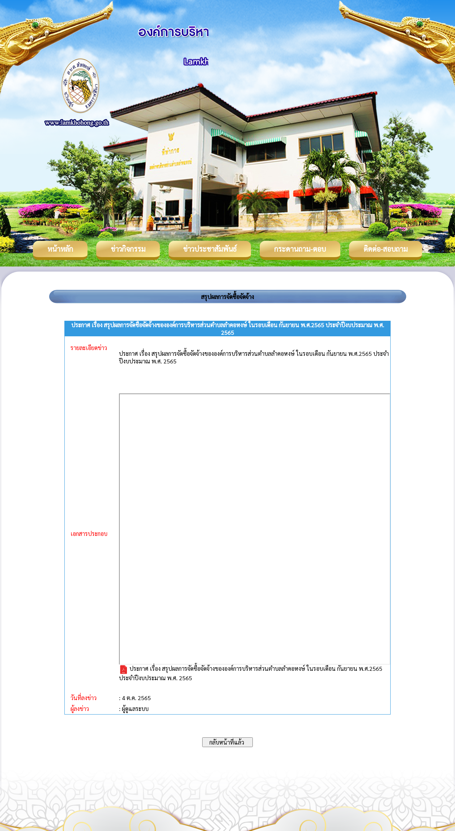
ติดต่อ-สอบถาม (385, 248)
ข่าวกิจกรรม (128, 248)
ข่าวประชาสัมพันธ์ (210, 248)
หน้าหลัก (60, 248)
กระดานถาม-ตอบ (300, 248)
